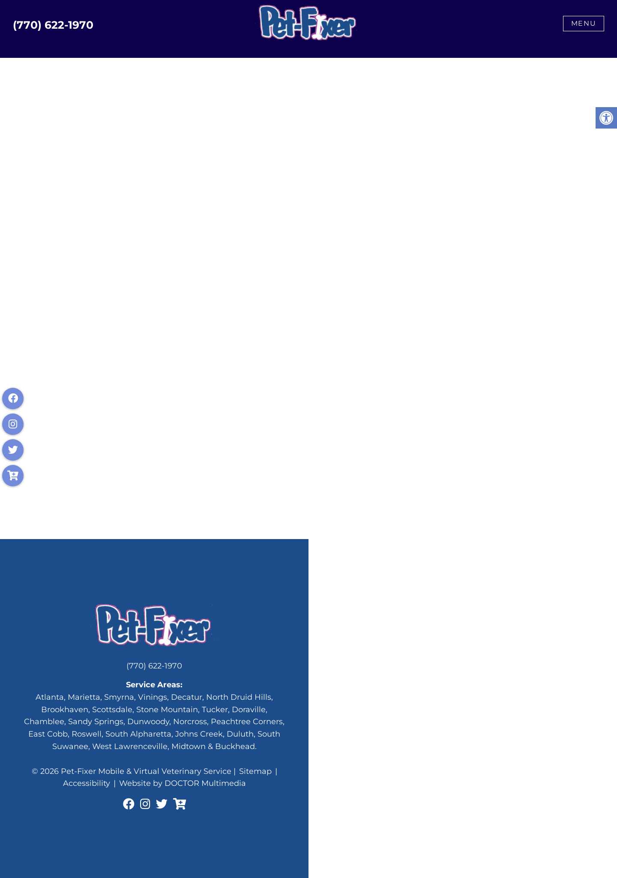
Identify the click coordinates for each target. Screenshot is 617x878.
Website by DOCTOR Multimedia (182, 783)
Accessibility (86, 783)
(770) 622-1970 (53, 25)
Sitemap (255, 771)
